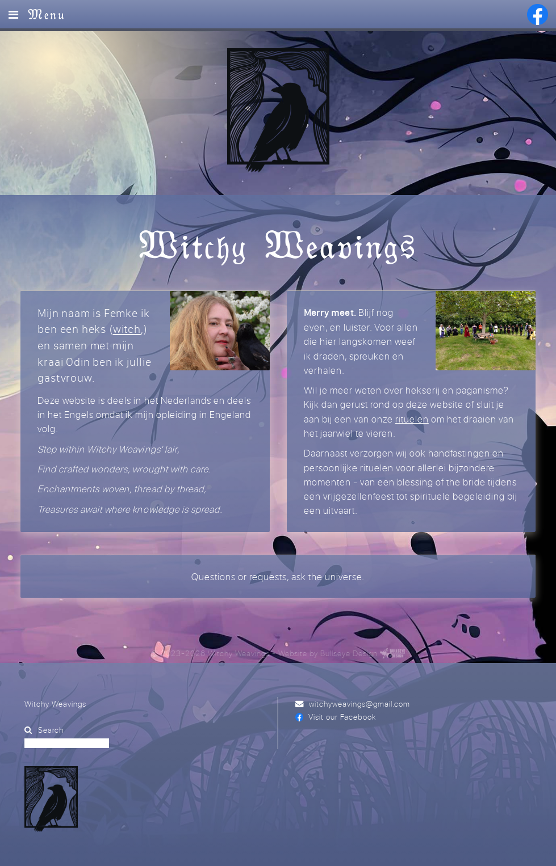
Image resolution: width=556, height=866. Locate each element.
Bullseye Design (349, 653)
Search (51, 729)
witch (127, 329)
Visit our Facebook (341, 716)
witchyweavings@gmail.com (359, 703)
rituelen (412, 418)
